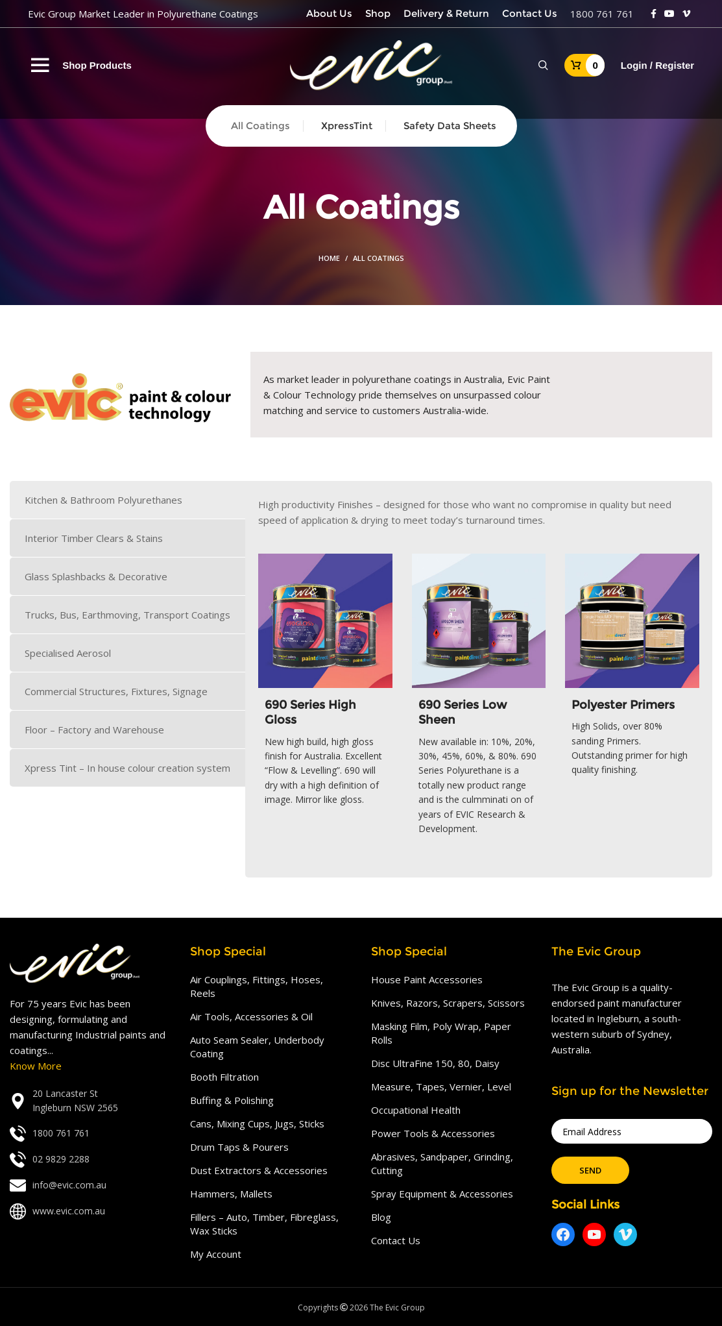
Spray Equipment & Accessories (442, 1193)
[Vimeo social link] (686, 13)
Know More (36, 1065)
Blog (381, 1216)
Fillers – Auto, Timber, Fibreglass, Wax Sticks (264, 1223)
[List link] (90, 1101)
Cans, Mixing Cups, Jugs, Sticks (257, 1123)
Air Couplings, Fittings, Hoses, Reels (256, 986)
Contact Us (395, 1240)
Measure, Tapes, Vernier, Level (441, 1086)
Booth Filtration (224, 1076)
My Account (215, 1253)
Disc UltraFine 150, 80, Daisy (435, 1063)
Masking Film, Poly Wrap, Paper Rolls (441, 1033)
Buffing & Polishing (232, 1100)
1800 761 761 (602, 13)
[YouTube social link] (669, 13)
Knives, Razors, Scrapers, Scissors (448, 1002)
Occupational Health (416, 1109)
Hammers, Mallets (231, 1193)
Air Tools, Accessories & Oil (251, 1016)
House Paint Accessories (427, 979)
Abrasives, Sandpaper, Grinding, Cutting (442, 1163)
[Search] (543, 66)
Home (329, 258)
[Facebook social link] (653, 13)
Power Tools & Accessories (433, 1133)
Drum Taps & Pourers (239, 1146)
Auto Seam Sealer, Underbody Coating (257, 1046)
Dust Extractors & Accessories (259, 1170)
